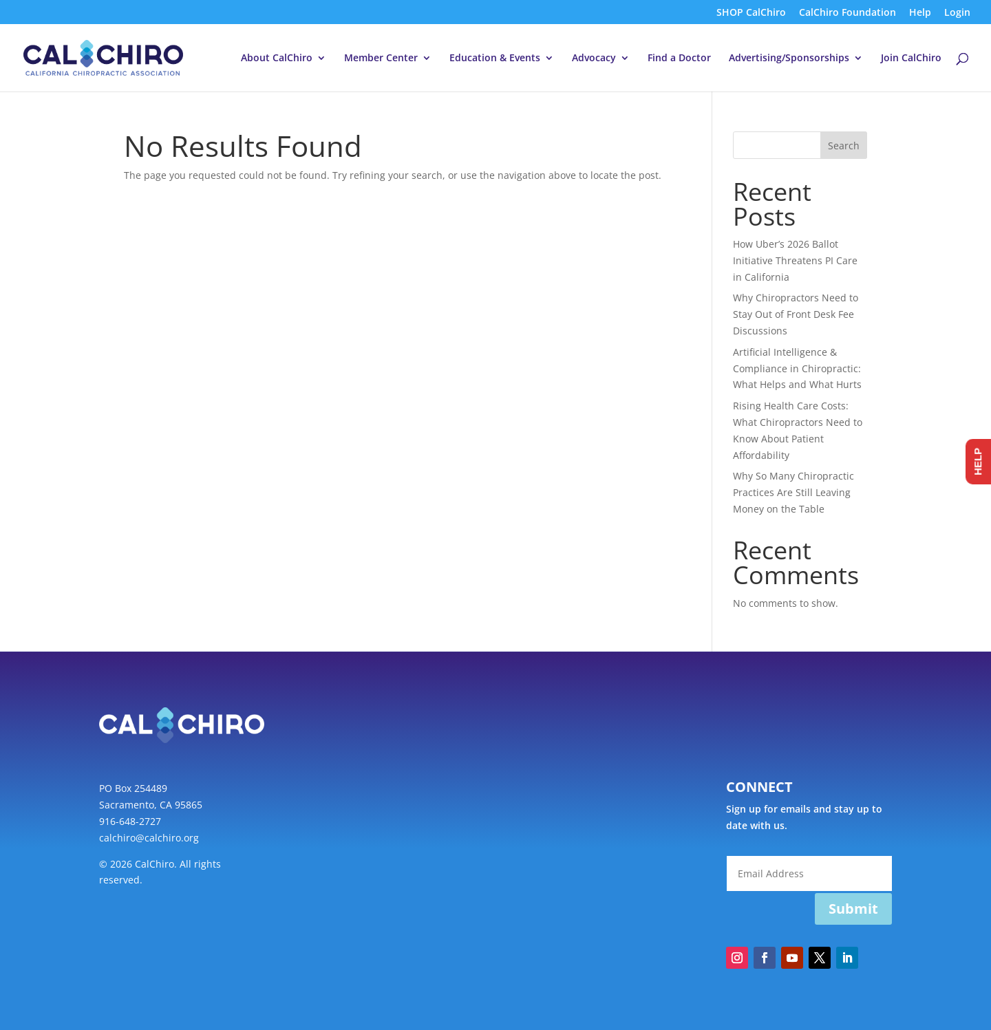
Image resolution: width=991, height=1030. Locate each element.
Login (957, 13)
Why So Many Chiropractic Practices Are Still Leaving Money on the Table (793, 492)
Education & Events (494, 58)
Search (844, 145)
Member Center (381, 58)
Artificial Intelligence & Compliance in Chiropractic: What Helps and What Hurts (797, 368)
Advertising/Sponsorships (789, 58)
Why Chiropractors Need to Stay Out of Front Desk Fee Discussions (795, 314)
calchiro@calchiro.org (149, 837)
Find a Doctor (679, 58)
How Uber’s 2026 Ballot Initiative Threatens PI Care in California (795, 260)
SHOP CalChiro (751, 13)
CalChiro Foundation (847, 13)
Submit (853, 908)
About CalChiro (276, 58)
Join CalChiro (911, 58)
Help (920, 13)
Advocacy (594, 58)
